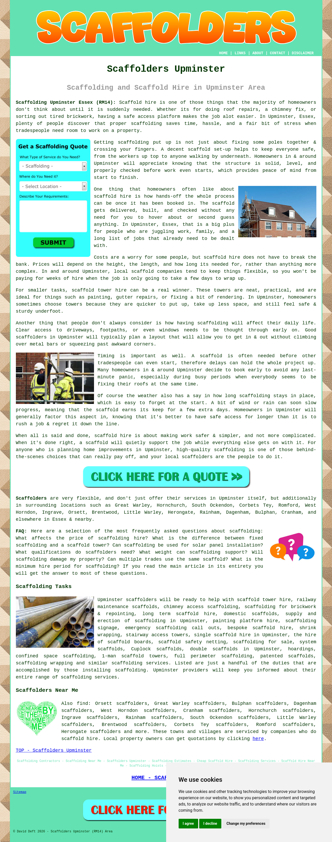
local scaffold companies (148, 271)
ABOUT (257, 53)
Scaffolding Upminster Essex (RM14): (66, 102)
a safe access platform (149, 116)
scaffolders (141, 599)
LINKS (240, 53)
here (258, 738)
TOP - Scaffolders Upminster (54, 750)
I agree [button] (188, 823)
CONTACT (277, 53)
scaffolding (133, 142)
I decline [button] (210, 823)
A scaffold (207, 356)
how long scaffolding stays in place (263, 395)
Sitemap (19, 792)
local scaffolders (189, 456)
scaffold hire (112, 196)
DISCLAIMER (303, 53)
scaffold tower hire (99, 290)
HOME (223, 53)
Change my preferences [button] (246, 823)
